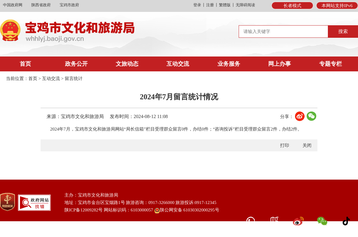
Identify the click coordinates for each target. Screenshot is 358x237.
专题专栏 (330, 64)
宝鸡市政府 (69, 5)
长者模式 (292, 5)
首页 (25, 64)
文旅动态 (127, 64)
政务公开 (76, 64)
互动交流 (177, 64)
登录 (197, 5)
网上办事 (279, 64)
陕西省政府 (41, 5)
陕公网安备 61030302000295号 (186, 211)
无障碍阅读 (245, 5)
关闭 (307, 145)
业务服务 (228, 64)
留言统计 (74, 78)
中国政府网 (12, 5)
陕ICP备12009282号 (83, 210)
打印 (284, 145)
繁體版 (225, 5)
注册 (210, 5)
